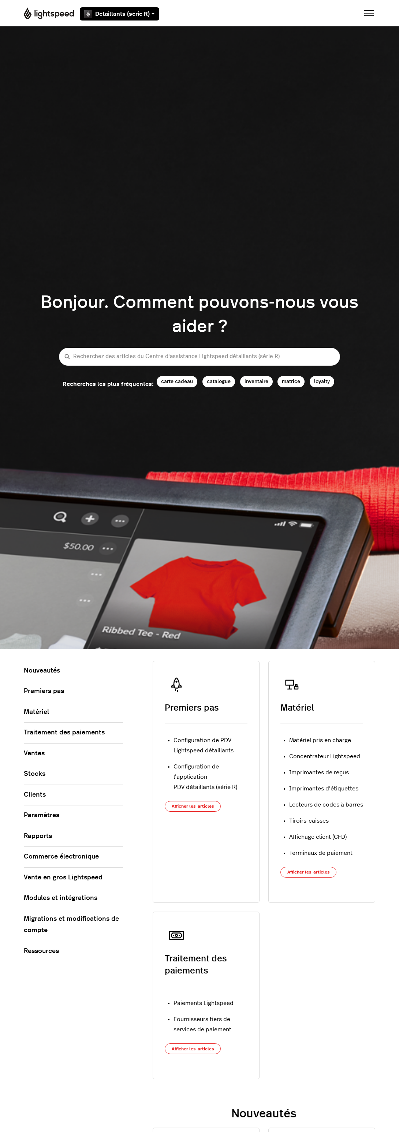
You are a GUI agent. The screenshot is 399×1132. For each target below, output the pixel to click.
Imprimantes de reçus (319, 772)
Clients (35, 795)
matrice (291, 381)
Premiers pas (192, 708)
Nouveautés (42, 670)
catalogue (219, 381)
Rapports (38, 836)
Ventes (34, 753)
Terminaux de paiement (321, 853)
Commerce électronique (61, 856)
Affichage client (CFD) (318, 837)
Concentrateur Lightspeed (324, 756)
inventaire (256, 381)
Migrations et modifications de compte (71, 925)
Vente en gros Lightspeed (63, 877)
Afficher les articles (193, 806)
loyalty (322, 381)
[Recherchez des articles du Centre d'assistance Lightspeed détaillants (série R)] (199, 357)
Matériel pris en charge (320, 740)
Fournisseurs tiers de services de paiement (202, 1024)
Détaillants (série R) (119, 14)
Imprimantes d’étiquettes (323, 789)
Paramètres (41, 815)
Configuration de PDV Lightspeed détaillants (204, 745)
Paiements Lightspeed (204, 1003)
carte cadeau (177, 381)
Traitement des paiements (64, 732)
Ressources (41, 951)
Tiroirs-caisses (309, 821)
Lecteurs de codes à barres (326, 805)
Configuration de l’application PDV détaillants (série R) (205, 777)
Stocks (34, 774)
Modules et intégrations (60, 898)
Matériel (297, 708)
